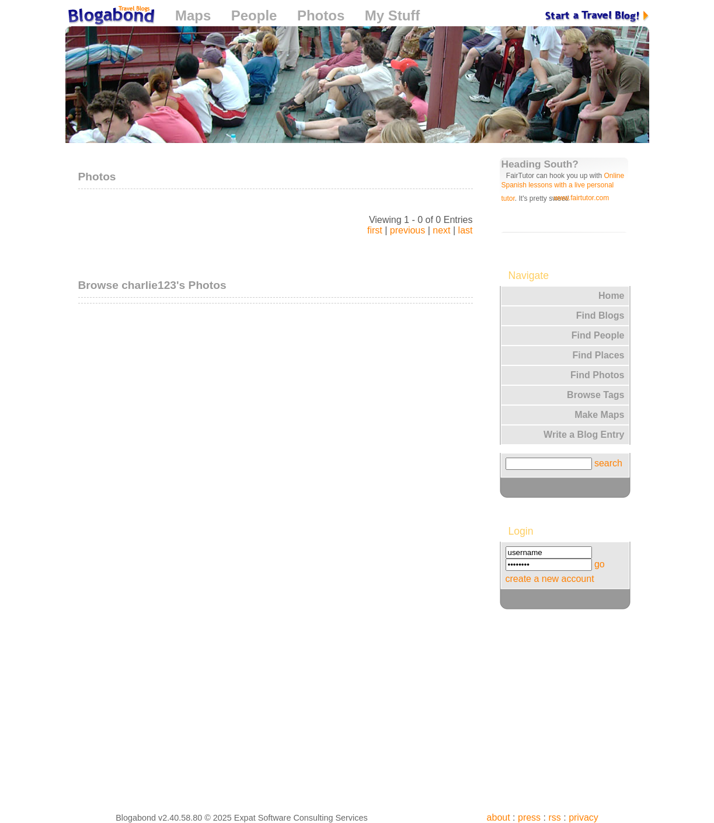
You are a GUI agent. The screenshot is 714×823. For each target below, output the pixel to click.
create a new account (550, 579)
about (498, 817)
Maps (193, 15)
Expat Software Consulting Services (301, 817)
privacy (583, 817)
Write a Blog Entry (584, 435)
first (374, 230)
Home (611, 296)
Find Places (599, 355)
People (254, 15)
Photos (320, 15)
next (441, 230)
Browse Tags (595, 395)
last (465, 230)
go (599, 564)
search (608, 463)
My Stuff (392, 15)
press (529, 817)
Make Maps (599, 415)
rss (554, 817)
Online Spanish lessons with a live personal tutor (563, 187)
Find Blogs (600, 315)
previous (407, 230)
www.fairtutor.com (581, 198)
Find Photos (597, 375)
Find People (598, 335)
